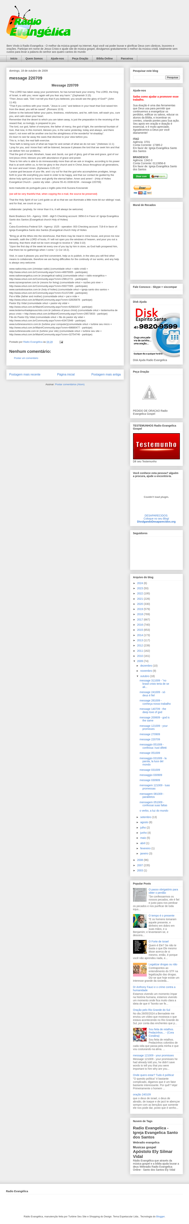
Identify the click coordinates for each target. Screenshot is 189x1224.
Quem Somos (34, 58)
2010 (140, 655)
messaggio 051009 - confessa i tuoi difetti (153, 746)
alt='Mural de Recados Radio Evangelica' (156, 243)
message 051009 (150, 752)
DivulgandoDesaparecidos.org (156, 521)
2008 (140, 859)
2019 (140, 609)
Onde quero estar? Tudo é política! (153, 1075)
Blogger (160, 1216)
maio (143, 837)
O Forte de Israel (159, 941)
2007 (140, 865)
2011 (140, 650)
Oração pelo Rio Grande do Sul (151, 1009)
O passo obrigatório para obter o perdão (163, 891)
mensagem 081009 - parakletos (152, 795)
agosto (144, 822)
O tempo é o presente (161, 915)
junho (144, 832)
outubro (145, 676)
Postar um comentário (26, 358)
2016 (140, 624)
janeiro (144, 853)
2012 (140, 645)
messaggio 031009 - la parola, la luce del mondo (153, 761)
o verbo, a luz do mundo (154, 810)
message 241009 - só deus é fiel (152, 694)
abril (143, 843)
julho (143, 827)
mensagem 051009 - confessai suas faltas (153, 804)
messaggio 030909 (151, 775)
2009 (140, 661)
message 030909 (150, 780)
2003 (140, 870)
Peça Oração (80, 58)
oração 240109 (142, 1094)
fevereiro (145, 848)
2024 (140, 583)
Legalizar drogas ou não (163, 964)
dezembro (146, 665)
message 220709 (150, 739)
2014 (140, 635)
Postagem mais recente (25, 374)
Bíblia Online (104, 58)
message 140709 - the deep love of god (153, 710)
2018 (140, 614)
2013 (140, 640)
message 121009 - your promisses (153, 727)
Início (14, 58)
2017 (140, 619)
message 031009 (150, 769)
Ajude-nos (57, 58)
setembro (146, 817)
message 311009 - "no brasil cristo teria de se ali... (154, 683)
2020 (140, 603)
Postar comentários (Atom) (70, 384)
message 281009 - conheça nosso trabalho (155, 702)
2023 (140, 588)
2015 (140, 629)
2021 (140, 598)
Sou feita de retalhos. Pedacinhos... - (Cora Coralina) (161, 1032)
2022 (140, 593)
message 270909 (150, 734)
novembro (146, 670)
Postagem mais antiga (106, 374)
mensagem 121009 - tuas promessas (155, 787)
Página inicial (66, 374)
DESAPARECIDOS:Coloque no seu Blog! (156, 517)
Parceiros (127, 58)
